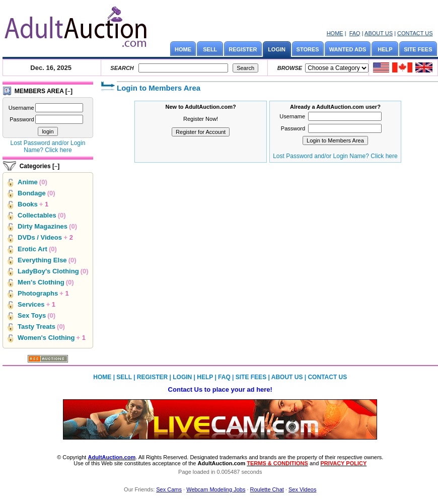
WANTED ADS (348, 49)
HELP (385, 49)
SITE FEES (418, 49)
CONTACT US (415, 33)
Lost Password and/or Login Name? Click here (48, 146)
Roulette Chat (267, 489)
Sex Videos (302, 489)
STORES (308, 49)
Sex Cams (169, 489)
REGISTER (243, 49)
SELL (210, 49)
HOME (335, 33)
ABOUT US (378, 33)
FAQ (354, 33)
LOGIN (276, 49)
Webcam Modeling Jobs (215, 489)
